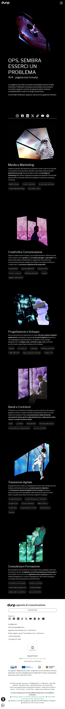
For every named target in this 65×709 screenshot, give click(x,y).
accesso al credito (40, 422)
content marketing (29, 184)
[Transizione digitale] (32, 473)
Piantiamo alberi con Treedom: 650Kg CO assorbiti (27, 699)
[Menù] (61, 3)
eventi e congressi (15, 266)
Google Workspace (15, 493)
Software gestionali (47, 342)
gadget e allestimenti (16, 270)
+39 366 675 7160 (14, 641)
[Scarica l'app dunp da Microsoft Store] (43, 620)
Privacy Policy (20, 691)
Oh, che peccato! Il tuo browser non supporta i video (32, 142)
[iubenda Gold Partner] (41, 661)
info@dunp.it (12, 626)
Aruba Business (45, 502)
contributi (20, 417)
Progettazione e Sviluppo (25, 325)
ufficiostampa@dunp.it (16, 629)
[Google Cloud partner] (24, 661)
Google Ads (12, 502)
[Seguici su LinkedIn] (27, 108)
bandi (10, 417)
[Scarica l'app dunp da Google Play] (39, 620)
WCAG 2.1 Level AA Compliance (19, 703)
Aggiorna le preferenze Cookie (45, 691)
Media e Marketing (21, 165)
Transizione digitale (21, 476)
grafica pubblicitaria (28, 262)
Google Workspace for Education (35, 493)
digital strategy (14, 184)
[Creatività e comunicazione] (32, 242)
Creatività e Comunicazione (27, 245)
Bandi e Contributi (20, 401)
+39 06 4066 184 (14, 638)
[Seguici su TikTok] (37, 108)
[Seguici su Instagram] (17, 108)
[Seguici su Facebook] (14, 620)
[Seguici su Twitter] (32, 108)
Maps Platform (42, 497)
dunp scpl (25, 685)
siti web (11, 342)
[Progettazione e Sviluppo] (32, 322)
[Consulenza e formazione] (32, 558)
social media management (17, 582)
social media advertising (16, 188)
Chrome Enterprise (28, 497)
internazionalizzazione (46, 417)
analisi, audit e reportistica (17, 586)
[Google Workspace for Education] (30, 661)
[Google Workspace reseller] (27, 661)
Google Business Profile (28, 502)
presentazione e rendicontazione (19, 422)
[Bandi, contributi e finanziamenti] (32, 398)
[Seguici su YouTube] (42, 108)
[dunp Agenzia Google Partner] (32, 650)
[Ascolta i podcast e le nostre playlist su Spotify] (47, 108)
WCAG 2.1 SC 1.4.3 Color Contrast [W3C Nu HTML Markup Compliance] (32, 705)
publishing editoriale (31, 266)
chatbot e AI (48, 346)
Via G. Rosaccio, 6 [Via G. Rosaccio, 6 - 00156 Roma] (25, 632)
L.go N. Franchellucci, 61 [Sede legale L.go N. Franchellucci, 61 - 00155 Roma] (31, 635)
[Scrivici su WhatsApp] (2, 705)
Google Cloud (13, 497)
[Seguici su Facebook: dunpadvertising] (22, 108)
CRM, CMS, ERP (14, 346)
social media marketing (46, 184)
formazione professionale (17, 578)
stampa (44, 266)
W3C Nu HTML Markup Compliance (43, 703)
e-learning (34, 342)
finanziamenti (31, 417)
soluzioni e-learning (35, 578)
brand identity (13, 262)
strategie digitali (35, 582)
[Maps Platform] (37, 661)
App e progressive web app (31, 346)
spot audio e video (34, 188)
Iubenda (11, 506)
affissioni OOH (42, 262)
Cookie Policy (30, 691)
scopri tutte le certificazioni (32, 663)
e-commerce (22, 342)
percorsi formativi (35, 586)
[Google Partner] (20, 661)
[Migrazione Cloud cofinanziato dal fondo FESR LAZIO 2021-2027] (32, 669)
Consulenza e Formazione (25, 561)
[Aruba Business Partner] (44, 661)
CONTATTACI (32, 612)
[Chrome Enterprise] (34, 661)
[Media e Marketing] (32, 162)
